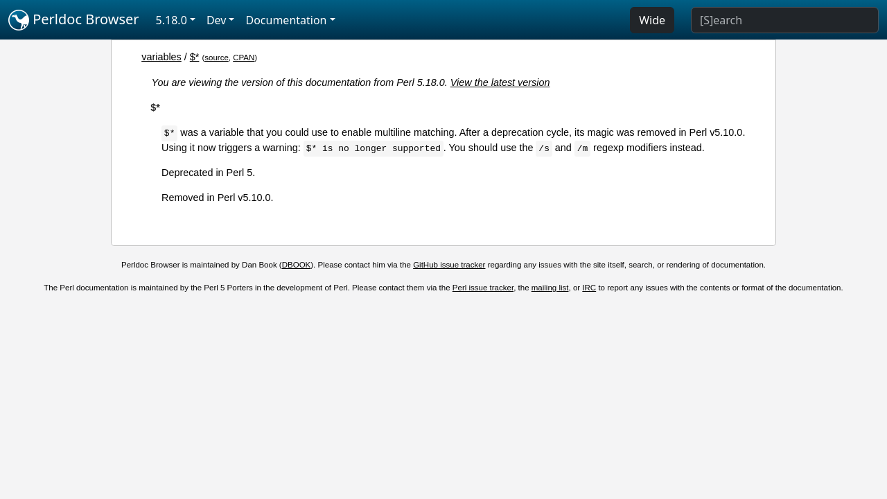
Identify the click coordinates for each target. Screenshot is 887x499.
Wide (652, 20)
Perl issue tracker (483, 287)
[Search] (785, 20)
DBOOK (296, 265)
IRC (589, 287)
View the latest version (500, 82)
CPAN (243, 57)
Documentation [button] (285, 20)
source (216, 57)
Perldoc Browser (73, 20)
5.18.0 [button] (171, 20)
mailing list (550, 287)
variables (161, 56)
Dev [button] (217, 20)
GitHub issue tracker (449, 265)
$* (195, 56)
